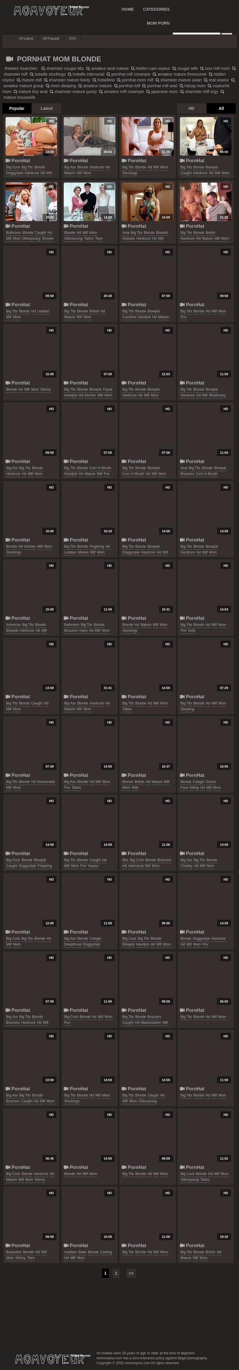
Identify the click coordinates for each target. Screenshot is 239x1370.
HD (191, 108)
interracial (136, 866)
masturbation (151, 1023)
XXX (72, 39)
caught (186, 173)
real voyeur (216, 80)
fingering (97, 546)
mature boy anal (31, 91)
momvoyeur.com (47, 1359)
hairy (83, 630)
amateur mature (95, 85)
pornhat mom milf (135, 80)
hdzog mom (193, 85)
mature (69, 173)
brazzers (187, 474)
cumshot (129, 317)
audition (70, 1252)
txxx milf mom (215, 68)
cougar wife (185, 68)
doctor (211, 782)
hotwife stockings (48, 74)
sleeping (187, 709)
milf (49, 173)
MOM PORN (158, 23)
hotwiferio (104, 80)
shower (48, 238)
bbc (125, 860)
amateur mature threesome (180, 74)
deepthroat (72, 944)
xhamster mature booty (67, 80)
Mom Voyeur (45, 10)
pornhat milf (127, 85)
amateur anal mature (107, 68)
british (210, 233)
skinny (45, 389)
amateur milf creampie (121, 91)
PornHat (18, 160)
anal (125, 233)
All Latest (26, 39)
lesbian (43, 311)
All (221, 108)
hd (43, 173)
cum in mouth (100, 468)
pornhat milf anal (159, 85)
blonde (39, 167)
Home (128, 9)
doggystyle (14, 173)
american (13, 625)
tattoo (89, 238)
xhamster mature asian (179, 80)
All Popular (51, 39)
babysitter (13, 1252)
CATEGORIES (156, 9)
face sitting (189, 788)
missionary (217, 395)
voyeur (93, 866)
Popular (16, 108)
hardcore (32, 173)
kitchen (90, 395)
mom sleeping (61, 85)
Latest (46, 108)
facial (107, 389)
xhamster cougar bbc (62, 68)
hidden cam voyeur (150, 68)
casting (106, 1252)
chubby (186, 866)
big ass (70, 167)
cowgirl (198, 782)
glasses (128, 238)
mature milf (29, 80)
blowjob (212, 167)
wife (135, 788)
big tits (27, 167)
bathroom (13, 233)
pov (183, 317)
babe (82, 1252)
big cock (13, 167)
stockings (129, 173)
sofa (191, 630)
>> (131, 1273)
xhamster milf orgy (199, 91)
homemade (46, 782)
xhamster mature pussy (73, 91)
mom (87, 173)
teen (99, 238)
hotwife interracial (86, 74)
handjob (144, 317)
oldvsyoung (31, 238)
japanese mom (162, 91)
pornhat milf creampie (129, 74)
